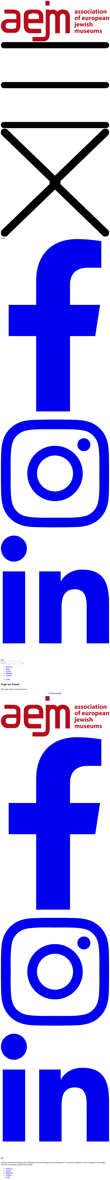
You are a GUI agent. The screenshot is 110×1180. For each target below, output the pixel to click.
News (8, 669)
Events (8, 671)
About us (9, 667)
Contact (9, 675)
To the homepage (55, 693)
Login (8, 679)
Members (9, 673)
